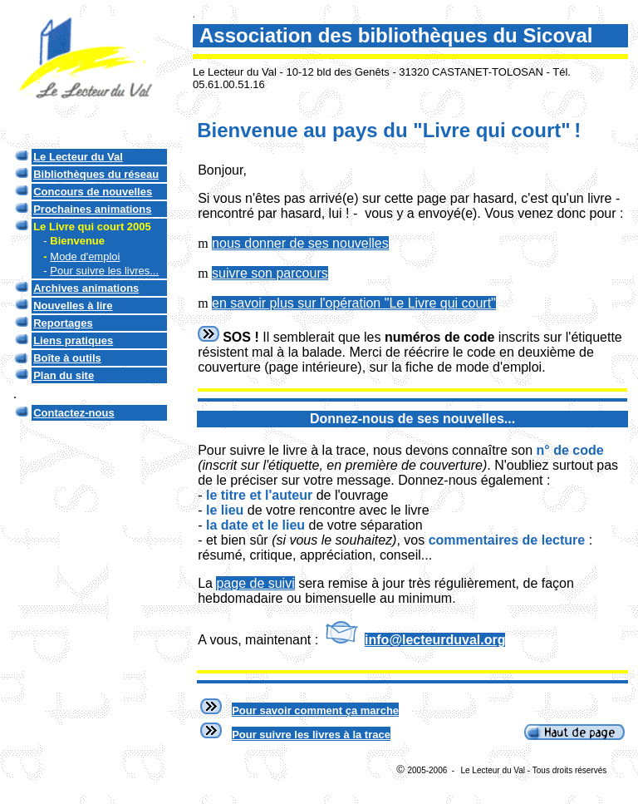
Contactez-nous (74, 413)
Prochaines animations (92, 209)
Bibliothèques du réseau (96, 174)
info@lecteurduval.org (435, 640)
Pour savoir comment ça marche (315, 710)
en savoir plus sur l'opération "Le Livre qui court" (354, 303)
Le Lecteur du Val (78, 156)
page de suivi (255, 583)
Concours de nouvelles (92, 191)
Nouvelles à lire (72, 305)
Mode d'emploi (85, 256)
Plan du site (63, 375)
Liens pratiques (73, 340)
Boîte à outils (67, 358)
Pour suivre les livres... (104, 270)
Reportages (63, 323)
